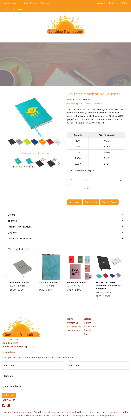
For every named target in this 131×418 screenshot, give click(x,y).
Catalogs (34, 3)
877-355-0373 (10, 339)
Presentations (73, 326)
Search (101, 3)
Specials (88, 330)
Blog (25, 3)
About (14, 3)
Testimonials (73, 330)
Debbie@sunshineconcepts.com (18, 346)
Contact (6, 9)
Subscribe (8, 395)
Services (45, 3)
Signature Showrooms (90, 324)
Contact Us (72, 322)
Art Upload (17, 9)
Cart (86, 334)
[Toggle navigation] (4, 39)
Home (6, 3)
